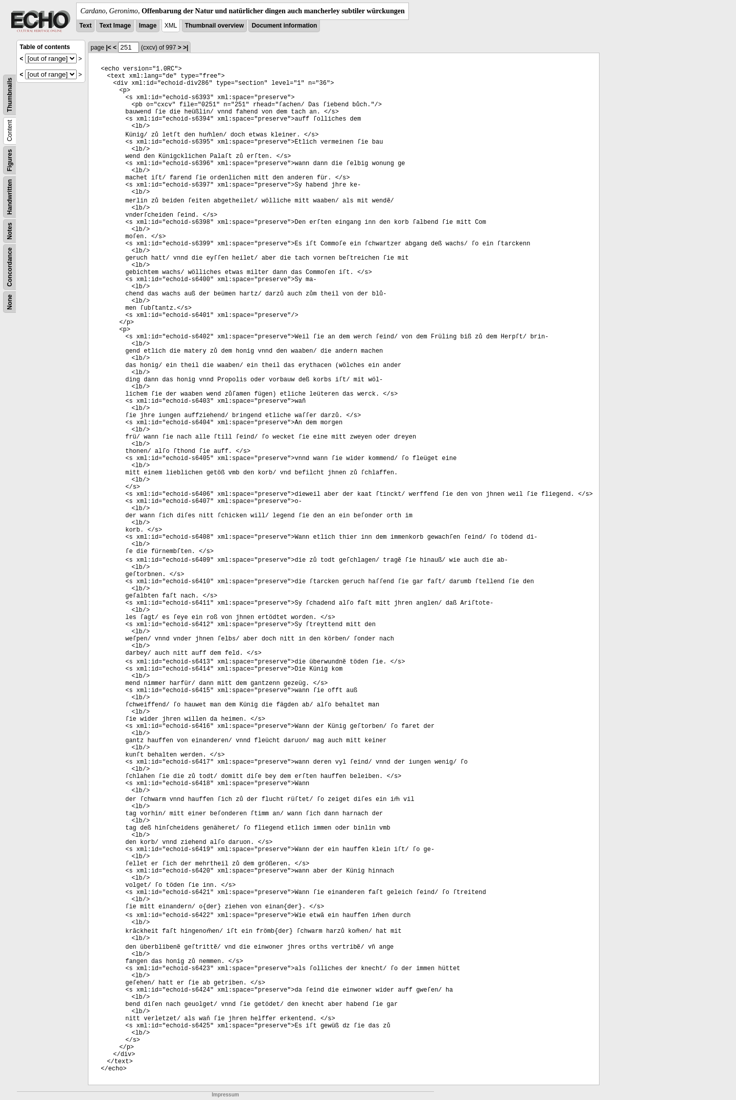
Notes (9, 230)
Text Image (115, 25)
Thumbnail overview (214, 25)
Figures (9, 160)
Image (148, 25)
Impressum (225, 1094)
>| (185, 47)
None (9, 302)
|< (108, 47)
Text (85, 25)
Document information (284, 25)
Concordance (9, 267)
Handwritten (9, 197)
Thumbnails (9, 95)
